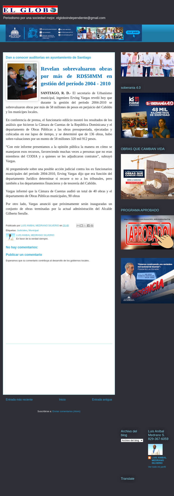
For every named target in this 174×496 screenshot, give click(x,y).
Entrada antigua (102, 399)
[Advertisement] (59, 369)
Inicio (62, 399)
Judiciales (22, 230)
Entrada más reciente (19, 399)
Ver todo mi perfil (157, 466)
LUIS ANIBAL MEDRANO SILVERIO (159, 460)
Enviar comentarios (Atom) (66, 411)
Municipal (34, 230)
